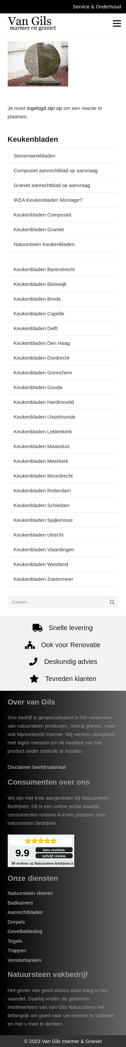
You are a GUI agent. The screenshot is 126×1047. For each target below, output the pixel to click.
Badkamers (20, 903)
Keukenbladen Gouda (38, 387)
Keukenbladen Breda (37, 299)
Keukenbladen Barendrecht (44, 269)
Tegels (15, 941)
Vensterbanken (24, 960)
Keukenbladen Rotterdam (42, 490)
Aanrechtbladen (25, 912)
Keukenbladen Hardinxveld (44, 402)
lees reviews (54, 850)
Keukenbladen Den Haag (42, 343)
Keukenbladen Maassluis (42, 446)
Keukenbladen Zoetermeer (44, 579)
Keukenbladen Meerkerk (41, 461)
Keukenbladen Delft (36, 328)
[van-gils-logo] (32, 23)
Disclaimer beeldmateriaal (37, 767)
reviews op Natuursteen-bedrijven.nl (42, 863)
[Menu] (117, 23)
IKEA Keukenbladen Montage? (48, 200)
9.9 (22, 852)
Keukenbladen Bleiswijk (40, 284)
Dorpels (16, 922)
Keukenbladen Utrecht (39, 535)
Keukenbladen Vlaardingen (44, 549)
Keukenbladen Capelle (39, 313)
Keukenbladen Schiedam (42, 505)
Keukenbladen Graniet (39, 229)
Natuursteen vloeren (30, 893)
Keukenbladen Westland (41, 564)
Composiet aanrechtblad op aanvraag (56, 170)
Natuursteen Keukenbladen (44, 244)
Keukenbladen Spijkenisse (43, 520)
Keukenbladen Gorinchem (43, 372)
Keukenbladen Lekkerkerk (43, 431)
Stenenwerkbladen (34, 156)
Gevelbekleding (25, 931)
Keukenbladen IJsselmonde (45, 417)
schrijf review (54, 856)
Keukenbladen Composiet (43, 215)
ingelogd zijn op (44, 108)
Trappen (17, 950)
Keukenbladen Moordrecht (43, 476)
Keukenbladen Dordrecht (42, 358)
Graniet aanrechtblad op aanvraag (52, 185)
